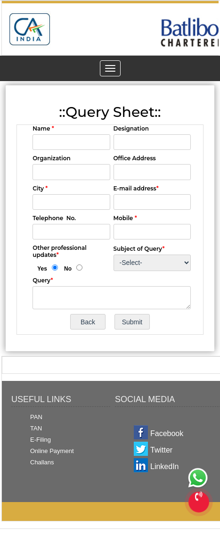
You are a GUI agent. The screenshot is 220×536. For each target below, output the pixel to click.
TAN (36, 428)
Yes (42, 268)
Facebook (166, 433)
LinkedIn (164, 466)
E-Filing (40, 439)
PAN (36, 417)
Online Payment (52, 450)
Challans (42, 462)
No (68, 268)
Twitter (161, 450)
